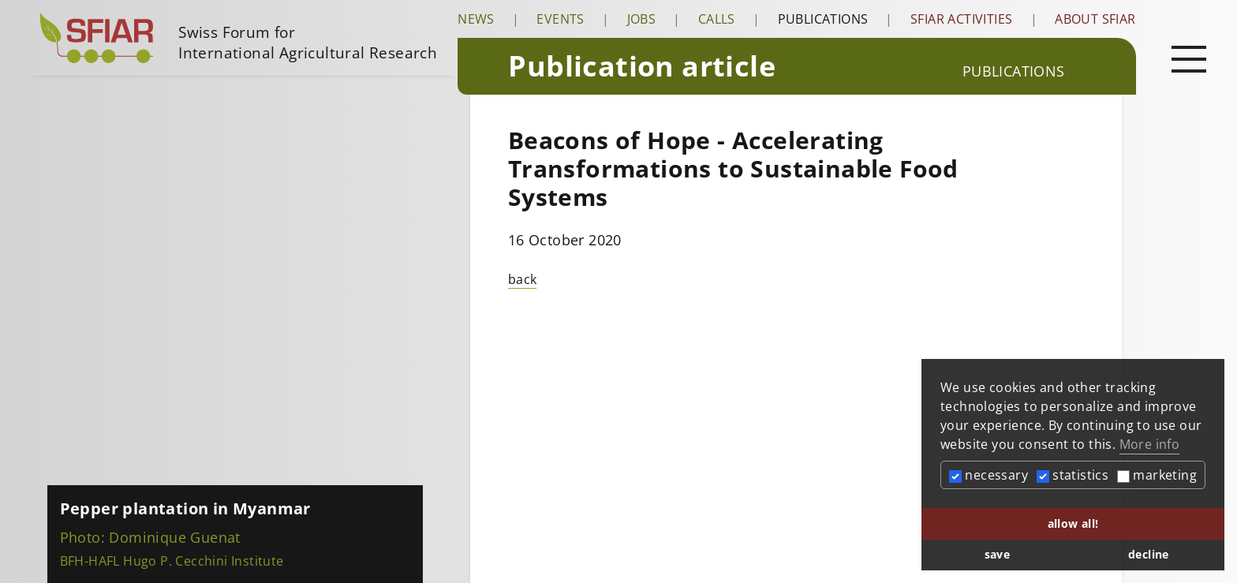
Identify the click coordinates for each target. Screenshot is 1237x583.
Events (560, 19)
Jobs (641, 19)
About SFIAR (1095, 19)
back (522, 279)
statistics (1072, 475)
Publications (823, 19)
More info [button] (1149, 444)
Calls (716, 19)
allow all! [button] (1073, 523)
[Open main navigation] (1189, 58)
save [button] (998, 554)
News (476, 19)
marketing (1157, 475)
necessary (988, 475)
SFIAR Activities (961, 19)
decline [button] (1148, 554)
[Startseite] (243, 38)
